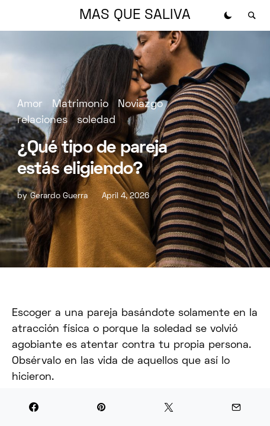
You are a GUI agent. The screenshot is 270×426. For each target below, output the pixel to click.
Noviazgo (140, 104)
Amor (30, 104)
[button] (228, 15)
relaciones (42, 120)
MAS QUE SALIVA (135, 15)
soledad (96, 120)
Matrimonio (80, 104)
